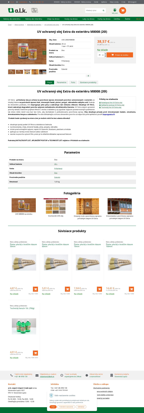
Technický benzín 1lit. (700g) (22, 308)
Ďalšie (128, 19)
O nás (123, 2)
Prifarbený (58, 168)
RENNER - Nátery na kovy (82, 2)
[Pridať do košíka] (120, 54)
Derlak (96, 2)
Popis (49, 82)
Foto (73, 82)
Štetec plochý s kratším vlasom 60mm (55, 245)
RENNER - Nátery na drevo (62, 2)
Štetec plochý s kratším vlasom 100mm (119, 245)
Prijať (53, 407)
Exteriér (57, 177)
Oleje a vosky (114, 2)
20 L (55, 164)
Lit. (103, 55)
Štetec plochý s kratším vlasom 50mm (23, 245)
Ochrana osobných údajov (103, 391)
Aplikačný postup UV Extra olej (112, 105)
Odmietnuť (81, 407)
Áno (55, 173)
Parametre (61, 82)
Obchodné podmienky (101, 388)
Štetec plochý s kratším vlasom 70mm (87, 245)
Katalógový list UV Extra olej (111, 102)
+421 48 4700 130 (38, 2)
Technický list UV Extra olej (111, 107)
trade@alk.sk (23, 2)
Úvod (12, 2)
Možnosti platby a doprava (103, 395)
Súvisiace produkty (88, 82)
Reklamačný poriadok (101, 398)
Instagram (132, 2)
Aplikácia (104, 2)
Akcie (138, 19)
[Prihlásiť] (115, 11)
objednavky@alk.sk (47, 376)
